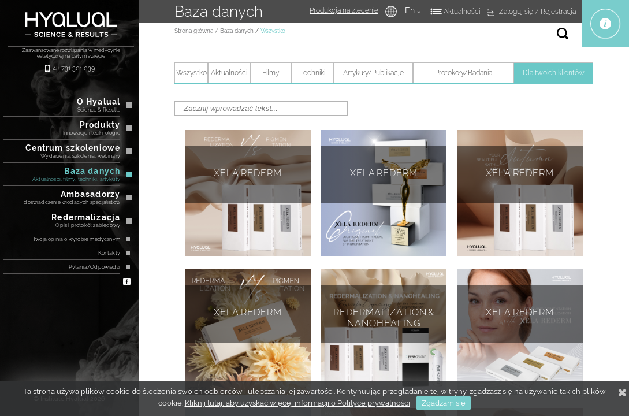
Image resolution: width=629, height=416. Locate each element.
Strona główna (193, 31)
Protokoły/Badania (463, 73)
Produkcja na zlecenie (344, 10)
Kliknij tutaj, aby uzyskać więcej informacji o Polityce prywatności (297, 403)
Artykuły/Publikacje (373, 73)
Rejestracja (558, 12)
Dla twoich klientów (554, 73)
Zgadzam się (444, 403)
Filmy (270, 73)
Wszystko (191, 73)
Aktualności (462, 12)
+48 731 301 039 (72, 68)
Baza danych (237, 31)
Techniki (312, 73)
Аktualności (229, 73)
